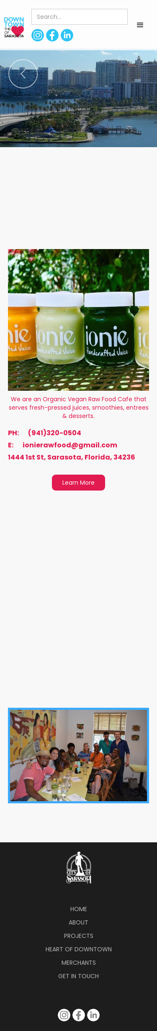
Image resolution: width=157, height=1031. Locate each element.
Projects (78, 936)
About (78, 922)
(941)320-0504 (54, 433)
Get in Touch (78, 976)
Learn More (78, 482)
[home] (12, 27)
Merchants (79, 962)
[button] (140, 25)
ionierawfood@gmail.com (70, 445)
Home (78, 909)
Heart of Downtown (79, 949)
